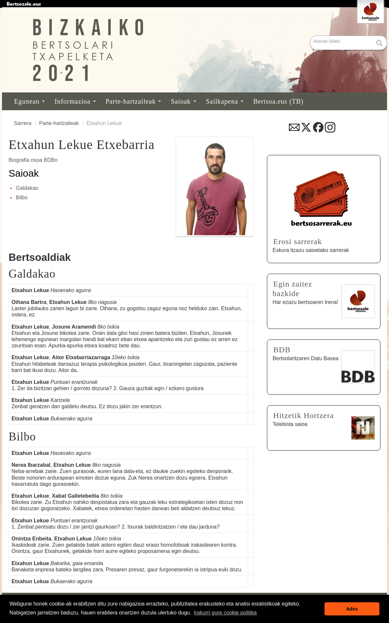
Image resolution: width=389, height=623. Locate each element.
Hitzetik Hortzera (303, 415)
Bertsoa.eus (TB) (278, 101)
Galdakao (27, 188)
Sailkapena (225, 101)
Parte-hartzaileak (133, 101)
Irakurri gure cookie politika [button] (225, 612)
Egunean (29, 101)
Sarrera (22, 123)
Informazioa (75, 101)
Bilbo (22, 197)
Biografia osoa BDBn (33, 160)
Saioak (183, 101)
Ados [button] (352, 608)
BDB (281, 349)
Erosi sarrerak (297, 241)
